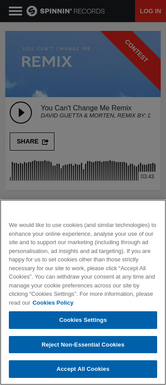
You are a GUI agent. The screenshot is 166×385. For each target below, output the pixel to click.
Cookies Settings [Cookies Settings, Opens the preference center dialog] (83, 320)
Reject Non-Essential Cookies (83, 345)
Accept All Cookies (83, 369)
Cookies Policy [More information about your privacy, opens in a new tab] (52, 302)
